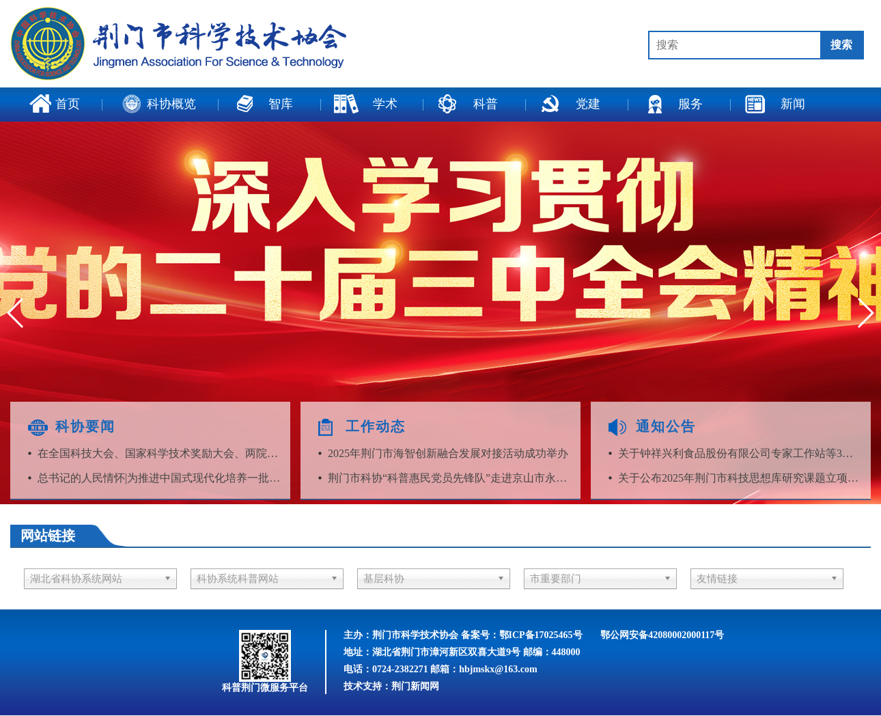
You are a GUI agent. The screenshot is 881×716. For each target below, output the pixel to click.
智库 (262, 103)
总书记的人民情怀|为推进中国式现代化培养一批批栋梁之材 (160, 478)
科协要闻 (85, 426)
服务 (672, 103)
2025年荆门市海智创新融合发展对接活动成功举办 (448, 453)
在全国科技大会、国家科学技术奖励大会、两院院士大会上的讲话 (160, 453)
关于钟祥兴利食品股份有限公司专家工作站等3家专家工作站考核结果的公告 (740, 453)
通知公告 (666, 426)
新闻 (774, 103)
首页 (54, 103)
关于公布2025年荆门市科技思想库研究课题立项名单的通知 (740, 478)
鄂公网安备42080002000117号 (662, 635)
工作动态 (376, 426)
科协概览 (159, 103)
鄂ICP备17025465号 (541, 635)
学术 (365, 103)
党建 (569, 103)
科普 (467, 103)
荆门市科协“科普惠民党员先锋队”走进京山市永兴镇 (450, 478)
